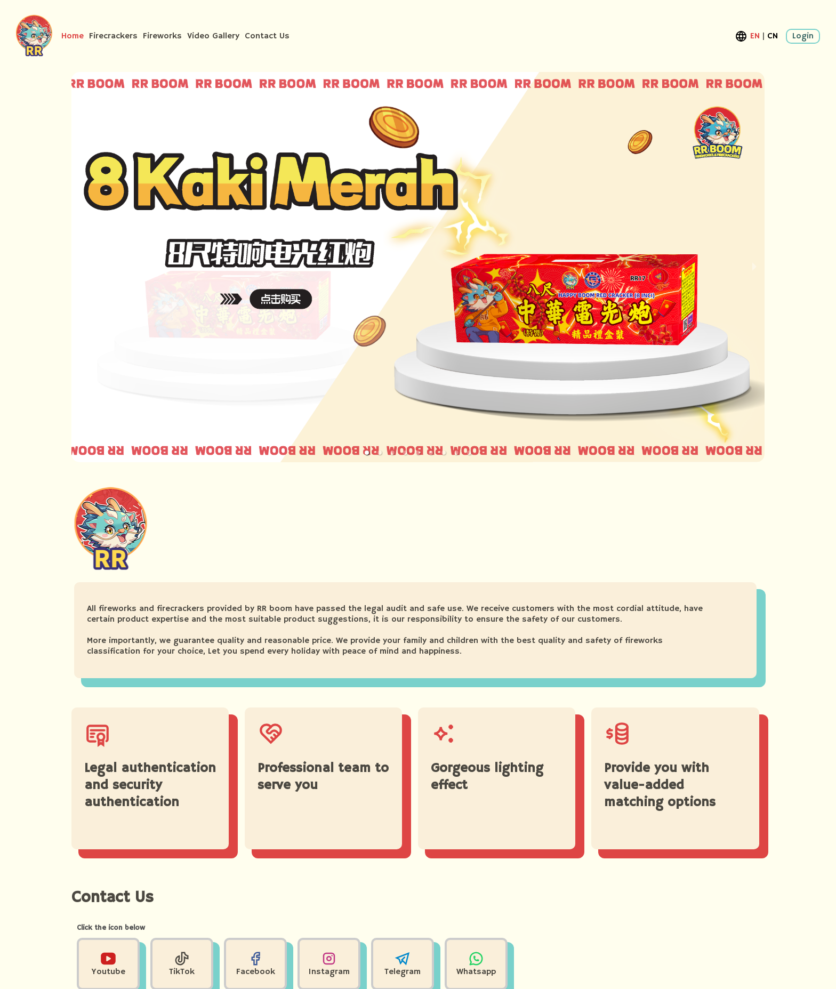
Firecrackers (113, 36)
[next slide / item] (754, 267)
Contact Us (267, 36)
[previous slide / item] (78, 267)
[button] (367, 453)
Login (803, 36)
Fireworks (162, 36)
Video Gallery (213, 36)
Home (72, 36)
